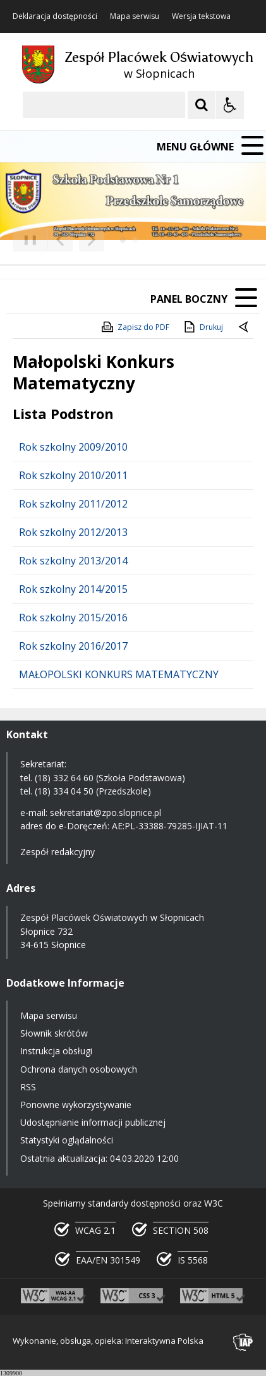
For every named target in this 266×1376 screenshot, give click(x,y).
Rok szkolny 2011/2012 (73, 504)
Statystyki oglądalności (66, 1140)
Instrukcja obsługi (56, 1051)
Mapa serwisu (134, 16)
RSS (28, 1087)
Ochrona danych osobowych (78, 1069)
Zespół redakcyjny (57, 852)
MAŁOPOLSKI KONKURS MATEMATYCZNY (119, 674)
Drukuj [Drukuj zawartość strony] (202, 326)
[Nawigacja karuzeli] (75, 240)
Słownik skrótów (54, 1033)
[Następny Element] (91, 240)
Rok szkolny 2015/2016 (73, 617)
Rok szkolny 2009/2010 (73, 447)
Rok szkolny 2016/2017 (73, 646)
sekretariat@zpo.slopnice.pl (105, 813)
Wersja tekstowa (201, 16)
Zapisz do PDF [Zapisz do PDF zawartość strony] (134, 326)
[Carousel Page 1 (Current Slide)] (123, 240)
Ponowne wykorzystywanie (75, 1105)
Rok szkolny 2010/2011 (73, 475)
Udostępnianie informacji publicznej (93, 1122)
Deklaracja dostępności (55, 16)
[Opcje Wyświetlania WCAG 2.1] (230, 105)
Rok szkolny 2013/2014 (73, 561)
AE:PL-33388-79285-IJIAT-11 (169, 826)
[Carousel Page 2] (135, 240)
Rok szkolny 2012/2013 (73, 532)
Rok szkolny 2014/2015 (73, 589)
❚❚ (26, 239)
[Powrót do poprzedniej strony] (244, 327)
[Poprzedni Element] (60, 240)
